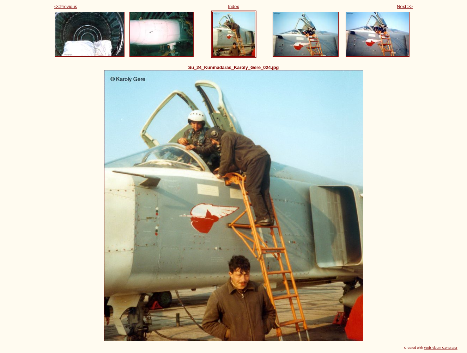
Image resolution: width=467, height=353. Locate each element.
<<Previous (65, 6)
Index (233, 6)
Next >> (405, 6)
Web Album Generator (440, 347)
